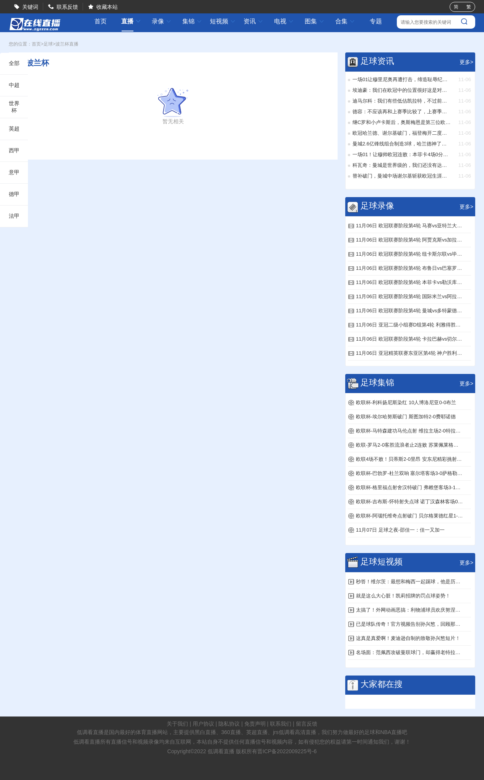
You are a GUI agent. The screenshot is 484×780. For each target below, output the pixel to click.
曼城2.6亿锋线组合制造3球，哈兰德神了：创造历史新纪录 (401, 144)
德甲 (14, 194)
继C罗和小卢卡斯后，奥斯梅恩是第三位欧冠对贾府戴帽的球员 (401, 122)
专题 (376, 21)
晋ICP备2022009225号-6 (287, 751)
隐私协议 (229, 724)
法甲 (14, 216)
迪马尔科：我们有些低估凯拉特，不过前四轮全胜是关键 (401, 101)
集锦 (192, 21)
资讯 (253, 21)
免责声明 (255, 724)
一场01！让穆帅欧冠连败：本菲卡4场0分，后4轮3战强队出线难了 (401, 154)
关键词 (30, 7)
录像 (162, 21)
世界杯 (14, 106)
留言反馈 (306, 724)
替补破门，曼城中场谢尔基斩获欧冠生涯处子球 (401, 176)
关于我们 (177, 724)
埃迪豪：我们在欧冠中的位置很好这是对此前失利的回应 (401, 90)
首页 (100, 21)
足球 (48, 44)
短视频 (223, 21)
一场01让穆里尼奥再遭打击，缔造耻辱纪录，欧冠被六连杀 (401, 79)
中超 (14, 85)
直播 (131, 21)
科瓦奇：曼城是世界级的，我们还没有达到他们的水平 (401, 165)
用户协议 (203, 724)
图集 (315, 21)
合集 (345, 21)
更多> (466, 62)
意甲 (14, 172)
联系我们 (280, 724)
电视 (284, 21)
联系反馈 (67, 7)
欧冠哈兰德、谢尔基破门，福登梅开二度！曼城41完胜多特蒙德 (401, 133)
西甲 (14, 150)
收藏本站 (107, 7)
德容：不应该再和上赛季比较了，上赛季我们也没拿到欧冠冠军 (401, 111)
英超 (14, 129)
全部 (14, 63)
